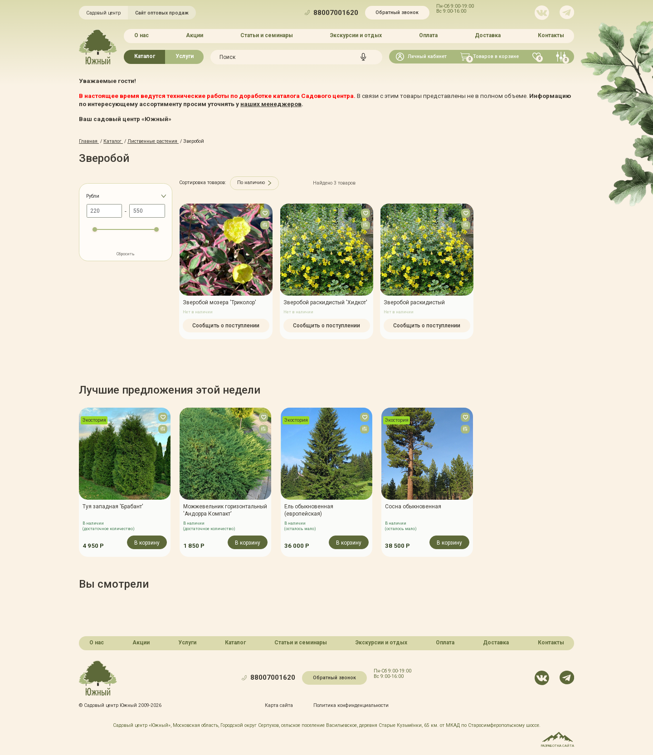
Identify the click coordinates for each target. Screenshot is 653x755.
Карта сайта (279, 705)
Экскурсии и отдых (356, 35)
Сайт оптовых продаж (162, 13)
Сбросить (126, 254)
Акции (194, 35)
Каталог (144, 56)
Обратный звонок (397, 12)
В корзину (147, 543)
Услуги (184, 56)
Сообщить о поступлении (225, 325)
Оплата (428, 35)
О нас (141, 35)
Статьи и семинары (266, 35)
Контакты (551, 35)
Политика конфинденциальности (351, 705)
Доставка (488, 35)
